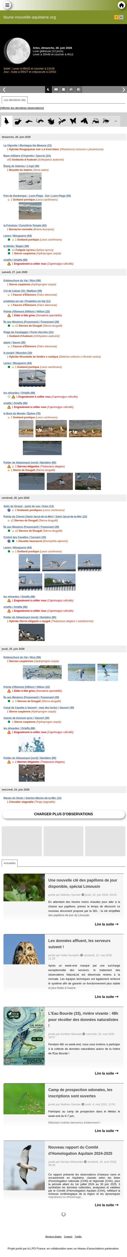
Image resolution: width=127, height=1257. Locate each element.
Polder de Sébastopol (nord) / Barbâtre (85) (29, 462)
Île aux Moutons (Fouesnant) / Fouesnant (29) (31, 321)
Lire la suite (106, 924)
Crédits (78, 1236)
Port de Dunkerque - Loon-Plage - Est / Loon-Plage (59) (37, 195)
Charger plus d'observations (63, 814)
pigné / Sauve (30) (14, 342)
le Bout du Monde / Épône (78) (22, 413)
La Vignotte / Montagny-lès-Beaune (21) (27, 145)
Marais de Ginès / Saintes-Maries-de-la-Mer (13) (32, 798)
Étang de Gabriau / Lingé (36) (21, 166)
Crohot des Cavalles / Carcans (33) (24, 537)
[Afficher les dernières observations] (22, 108)
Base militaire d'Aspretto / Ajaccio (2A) (27, 155)
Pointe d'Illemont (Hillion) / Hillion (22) (26, 311)
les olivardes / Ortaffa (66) (19, 392)
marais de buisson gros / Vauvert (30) (26, 718)
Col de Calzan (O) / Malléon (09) (22, 290)
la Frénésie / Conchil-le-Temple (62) (25, 225)
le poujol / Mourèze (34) (17, 352)
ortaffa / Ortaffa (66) (15, 259)
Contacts (68, 1236)
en (121, 17)
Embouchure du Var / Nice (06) (22, 280)
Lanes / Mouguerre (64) (17, 235)
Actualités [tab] (10, 863)
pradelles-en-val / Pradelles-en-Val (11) (27, 301)
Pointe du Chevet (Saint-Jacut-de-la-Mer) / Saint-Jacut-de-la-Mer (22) (45, 516)
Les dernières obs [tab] (15, 100)
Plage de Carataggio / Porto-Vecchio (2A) (28, 332)
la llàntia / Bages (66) (16, 246)
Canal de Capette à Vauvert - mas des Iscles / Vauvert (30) (38, 707)
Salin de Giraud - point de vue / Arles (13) (28, 506)
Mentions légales (53, 1236)
